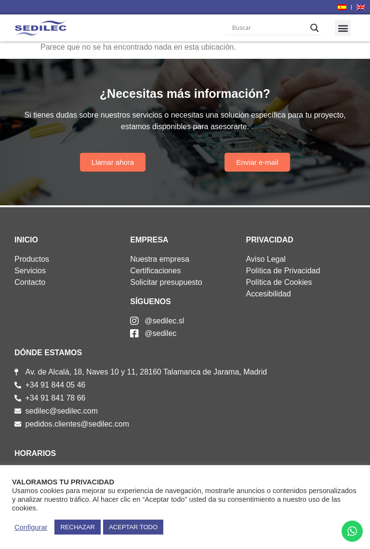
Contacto (29, 282)
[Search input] (268, 28)
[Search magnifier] (314, 28)
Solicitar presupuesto (166, 282)
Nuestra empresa (159, 259)
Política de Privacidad (283, 271)
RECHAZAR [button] (77, 527)
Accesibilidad (268, 294)
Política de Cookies (279, 282)
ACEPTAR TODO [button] (133, 527)
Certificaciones (155, 271)
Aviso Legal (265, 259)
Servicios (30, 271)
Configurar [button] (30, 527)
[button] (343, 28)
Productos (31, 259)
